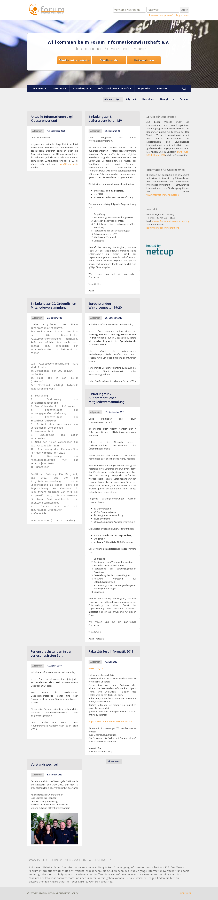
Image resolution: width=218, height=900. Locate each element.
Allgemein (131, 99)
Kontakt (162, 88)
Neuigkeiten (167, 99)
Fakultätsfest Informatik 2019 (111, 651)
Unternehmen (144, 60)
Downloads (148, 99)
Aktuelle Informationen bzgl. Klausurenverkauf (52, 119)
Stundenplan (81, 88)
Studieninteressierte (74, 60)
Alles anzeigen (112, 99)
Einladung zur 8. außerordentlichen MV (105, 119)
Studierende (109, 60)
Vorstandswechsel (44, 764)
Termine (184, 99)
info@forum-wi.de (69, 164)
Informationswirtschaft (113, 88)
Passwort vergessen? (161, 15)
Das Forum (37, 88)
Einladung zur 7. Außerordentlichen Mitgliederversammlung (106, 398)
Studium (58, 88)
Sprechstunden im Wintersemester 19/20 (105, 305)
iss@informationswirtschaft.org (162, 227)
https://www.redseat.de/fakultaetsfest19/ (110, 721)
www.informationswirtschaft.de (162, 194)
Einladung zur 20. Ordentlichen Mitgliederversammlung (53, 305)
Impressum (185, 893)
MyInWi (143, 88)
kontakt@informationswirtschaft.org (170, 221)
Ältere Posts (114, 761)
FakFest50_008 (96, 668)
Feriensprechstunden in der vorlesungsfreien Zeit (51, 653)
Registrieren (182, 15)
